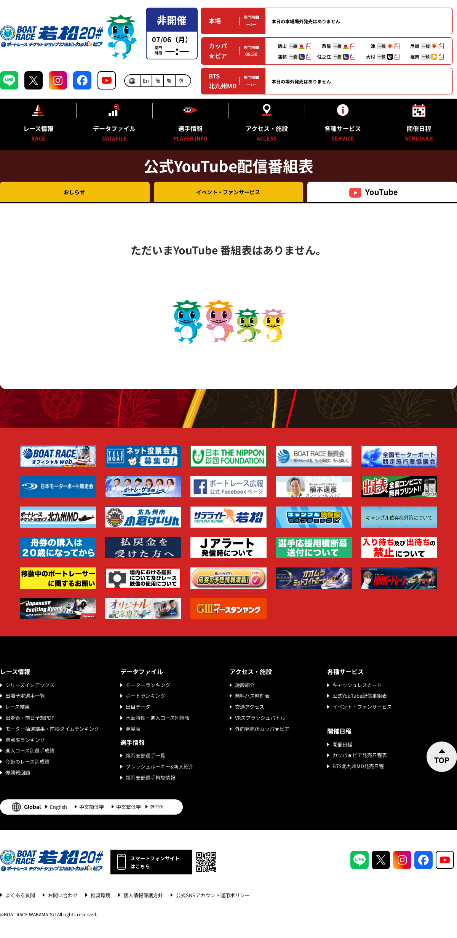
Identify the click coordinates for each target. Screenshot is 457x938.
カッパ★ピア (218, 50)
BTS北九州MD (222, 80)
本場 (215, 20)
